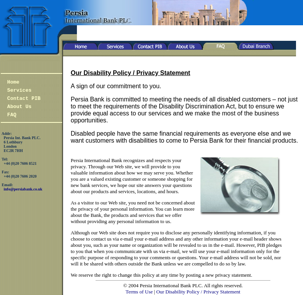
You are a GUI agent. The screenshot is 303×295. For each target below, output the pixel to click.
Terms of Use (139, 292)
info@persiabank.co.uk (23, 189)
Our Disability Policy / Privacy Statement (198, 292)
